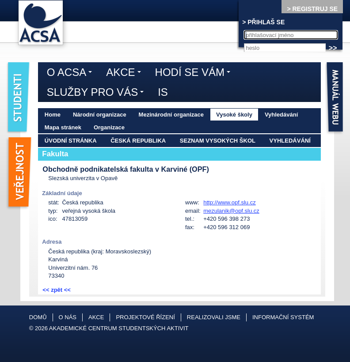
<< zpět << (56, 290)
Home (53, 114)
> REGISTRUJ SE (312, 8)
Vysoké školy (234, 114)
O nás (67, 317)
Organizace (109, 127)
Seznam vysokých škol (217, 140)
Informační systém (283, 317)
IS (163, 92)
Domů (38, 317)
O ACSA (71, 73)
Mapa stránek (63, 127)
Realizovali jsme (213, 317)
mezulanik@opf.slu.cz (231, 210)
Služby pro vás (97, 93)
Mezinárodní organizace (171, 114)
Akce (125, 73)
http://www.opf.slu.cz (229, 202)
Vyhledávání (281, 114)
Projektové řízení (145, 317)
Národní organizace (99, 114)
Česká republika (138, 140)
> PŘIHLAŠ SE (263, 22)
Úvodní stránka (71, 140)
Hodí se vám (195, 73)
